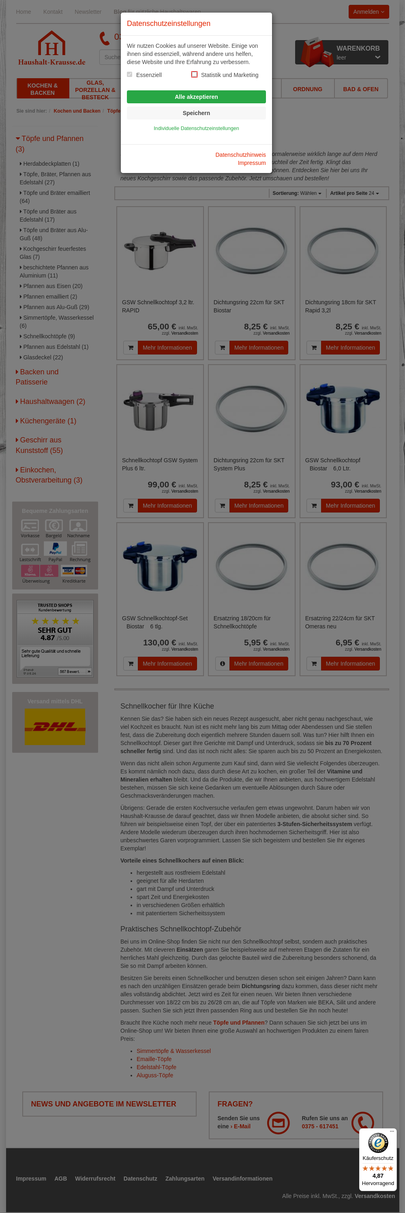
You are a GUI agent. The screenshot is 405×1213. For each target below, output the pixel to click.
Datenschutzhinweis (240, 155)
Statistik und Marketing (230, 75)
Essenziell (149, 75)
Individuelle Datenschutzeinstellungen (196, 128)
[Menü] (392, 1133)
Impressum (252, 163)
